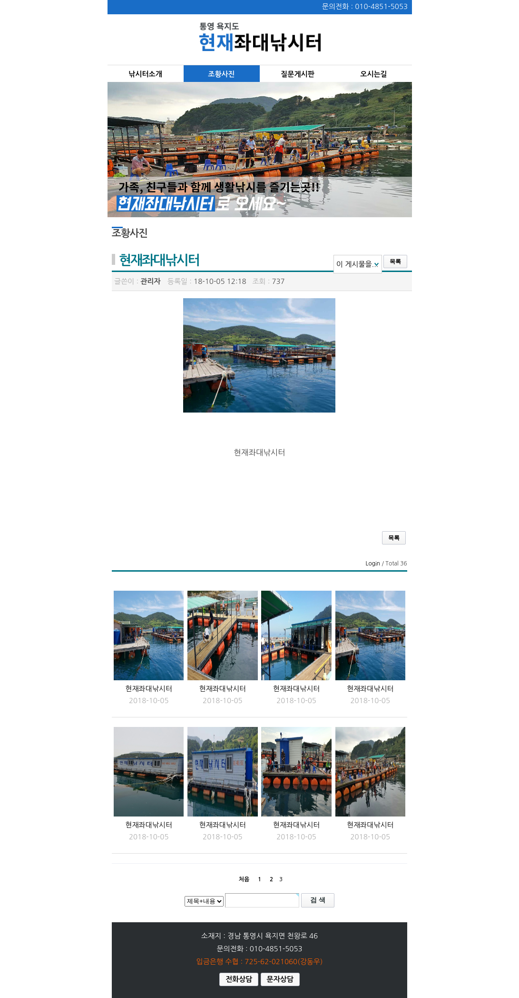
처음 (244, 879)
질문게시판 (297, 74)
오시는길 (373, 74)
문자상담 (280, 979)
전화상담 (238, 979)
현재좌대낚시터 (148, 688)
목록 (395, 261)
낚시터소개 (145, 74)
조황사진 (221, 74)
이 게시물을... (357, 264)
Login (373, 563)
